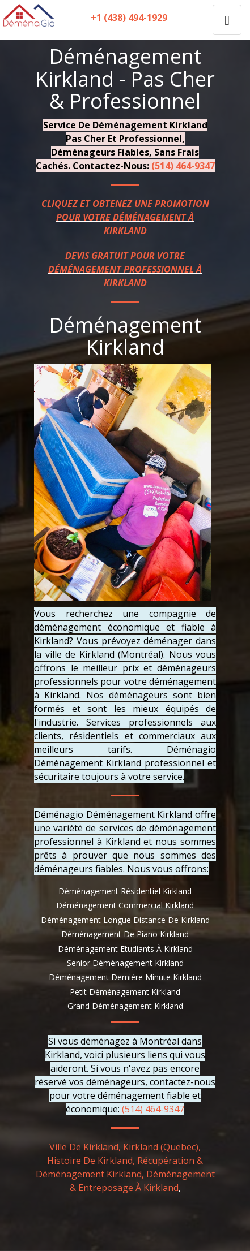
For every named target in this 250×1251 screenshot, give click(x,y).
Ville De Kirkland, (85, 1147)
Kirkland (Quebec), (162, 1147)
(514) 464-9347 (183, 165)
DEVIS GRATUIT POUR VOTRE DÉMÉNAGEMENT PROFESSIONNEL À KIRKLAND (125, 269)
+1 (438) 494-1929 (129, 17)
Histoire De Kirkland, (91, 1160)
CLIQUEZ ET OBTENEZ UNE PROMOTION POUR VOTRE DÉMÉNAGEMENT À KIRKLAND (125, 217)
